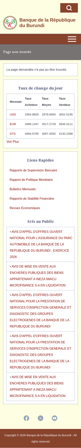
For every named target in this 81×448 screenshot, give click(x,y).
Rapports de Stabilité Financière (32, 198)
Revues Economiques (25, 208)
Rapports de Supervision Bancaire (33, 170)
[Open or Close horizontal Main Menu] (40, 39)
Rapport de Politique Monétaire (31, 179)
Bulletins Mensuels (23, 189)
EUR (13, 124)
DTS (13, 133)
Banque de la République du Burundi (47, 22)
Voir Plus (12, 141)
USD (13, 114)
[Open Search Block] (69, 8)
